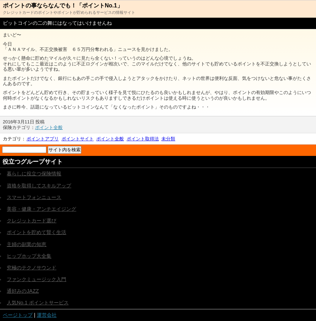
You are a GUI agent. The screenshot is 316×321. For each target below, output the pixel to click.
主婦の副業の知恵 (26, 244)
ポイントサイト (78, 138)
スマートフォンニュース (34, 197)
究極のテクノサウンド (31, 267)
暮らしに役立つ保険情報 (34, 173)
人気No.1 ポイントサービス (37, 302)
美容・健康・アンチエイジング (41, 209)
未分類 (168, 138)
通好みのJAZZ (23, 291)
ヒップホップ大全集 (29, 256)
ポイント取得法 (143, 138)
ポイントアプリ (43, 138)
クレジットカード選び (31, 220)
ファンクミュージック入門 (36, 279)
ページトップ (18, 315)
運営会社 (47, 315)
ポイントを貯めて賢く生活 (36, 232)
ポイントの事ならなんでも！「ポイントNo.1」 (63, 5)
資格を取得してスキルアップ (39, 185)
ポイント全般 (49, 127)
